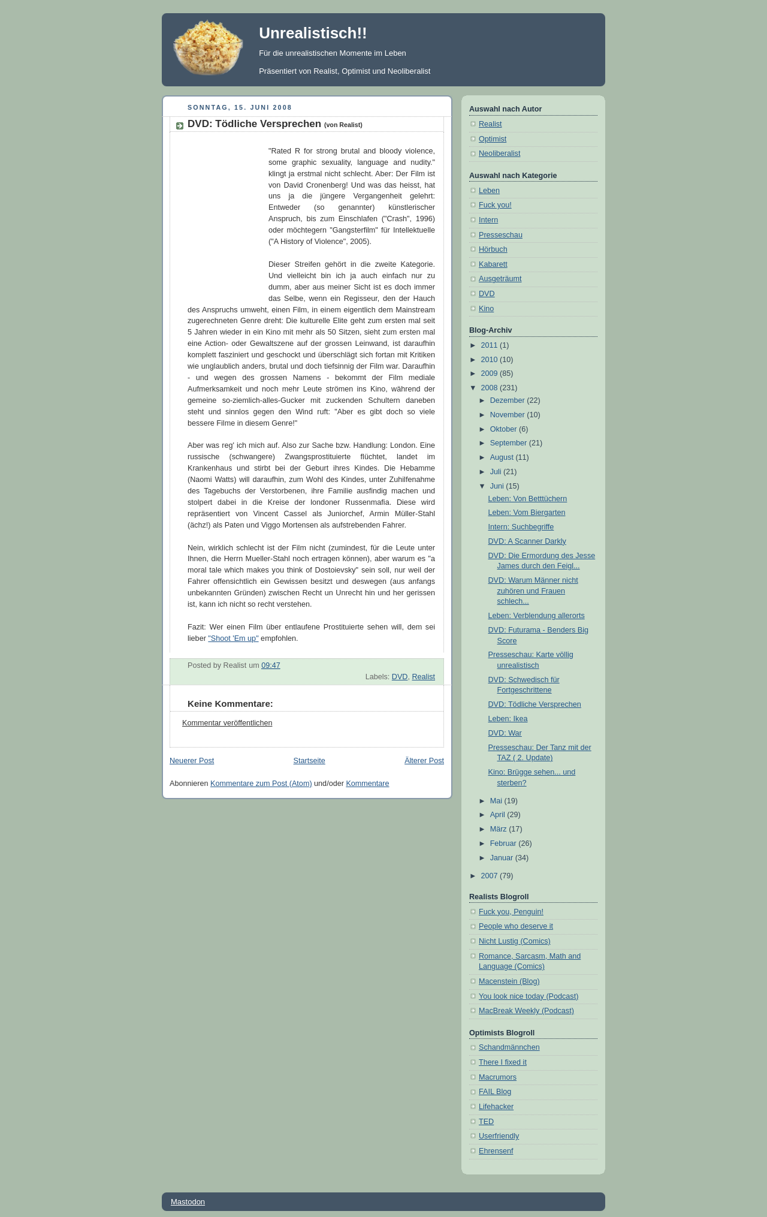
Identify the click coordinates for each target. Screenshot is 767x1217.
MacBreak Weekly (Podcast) (526, 1011)
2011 (490, 345)
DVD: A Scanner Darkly (527, 541)
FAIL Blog (495, 1092)
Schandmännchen (509, 1047)
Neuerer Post (192, 761)
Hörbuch (493, 249)
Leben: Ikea (508, 719)
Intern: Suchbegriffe (521, 527)
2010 (490, 360)
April (499, 815)
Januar (502, 858)
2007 (490, 876)
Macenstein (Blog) (509, 981)
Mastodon (188, 1201)
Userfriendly (499, 1136)
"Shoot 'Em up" (233, 638)
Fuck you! (495, 205)
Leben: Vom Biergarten (527, 512)
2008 (490, 388)
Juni (498, 486)
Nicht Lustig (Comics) (515, 941)
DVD (400, 677)
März (499, 829)
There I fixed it (503, 1062)
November (508, 415)
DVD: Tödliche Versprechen (275, 123)
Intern (488, 220)
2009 (490, 373)
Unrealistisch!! (313, 33)
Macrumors (498, 1077)
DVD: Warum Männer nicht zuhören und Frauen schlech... (533, 591)
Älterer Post (424, 761)
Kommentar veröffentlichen (227, 723)
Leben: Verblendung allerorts (536, 615)
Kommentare (367, 783)
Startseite (309, 761)
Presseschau (501, 235)
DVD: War (505, 733)
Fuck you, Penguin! (511, 912)
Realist (423, 677)
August (503, 457)
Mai (497, 801)
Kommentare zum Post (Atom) (261, 783)
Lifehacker (496, 1106)
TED (486, 1121)
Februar (504, 843)
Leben (489, 190)
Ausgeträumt (500, 279)
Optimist (492, 139)
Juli (496, 472)
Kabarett (493, 264)
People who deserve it (516, 926)
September (509, 443)
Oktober (504, 429)
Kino (486, 309)
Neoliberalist (499, 153)
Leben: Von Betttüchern (527, 499)
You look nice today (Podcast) (528, 996)
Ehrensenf (496, 1151)
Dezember (508, 400)
